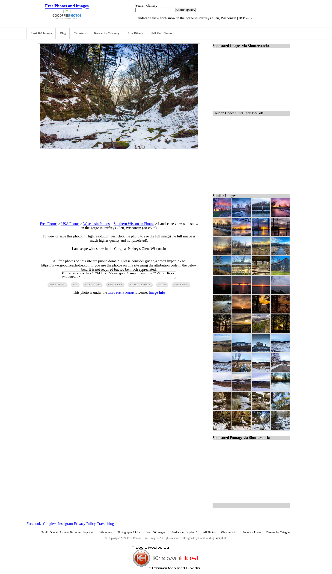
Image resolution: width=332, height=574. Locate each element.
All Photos (209, 532)
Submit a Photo (252, 532)
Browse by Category (106, 33)
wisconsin (181, 285)
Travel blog (105, 524)
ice (75, 285)
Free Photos (48, 224)
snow (162, 285)
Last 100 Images (41, 33)
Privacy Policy (85, 524)
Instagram (65, 524)
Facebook (34, 524)
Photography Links (128, 532)
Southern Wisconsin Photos (134, 224)
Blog (63, 33)
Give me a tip (229, 532)
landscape (92, 285)
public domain (140, 285)
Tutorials (80, 33)
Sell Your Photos (161, 33)
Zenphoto (221, 538)
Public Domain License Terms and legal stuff (68, 532)
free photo (57, 285)
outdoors (115, 285)
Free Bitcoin (135, 33)
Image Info (157, 294)
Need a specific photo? (184, 532)
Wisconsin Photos (96, 224)
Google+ (49, 524)
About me (106, 532)
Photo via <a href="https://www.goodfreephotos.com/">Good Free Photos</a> (119, 276)
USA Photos (70, 224)
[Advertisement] (119, 181)
